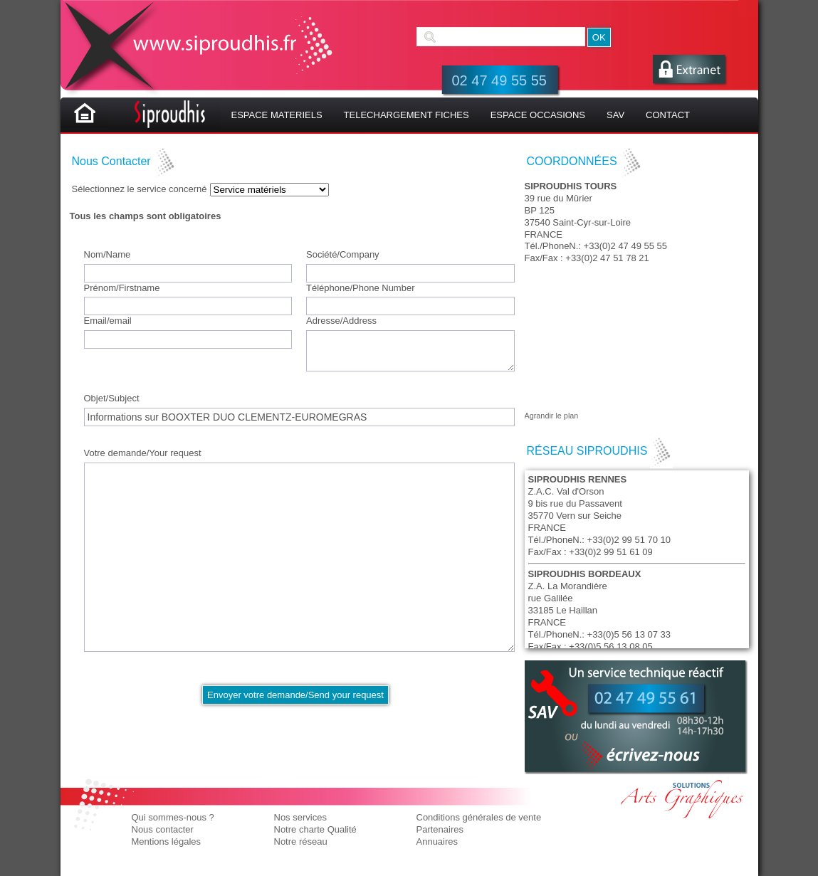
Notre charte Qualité (315, 829)
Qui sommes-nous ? (173, 817)
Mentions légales (166, 841)
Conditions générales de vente (479, 817)
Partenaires (439, 829)
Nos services (300, 817)
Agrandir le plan (552, 415)
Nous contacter (163, 829)
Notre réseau (300, 841)
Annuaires (437, 841)
